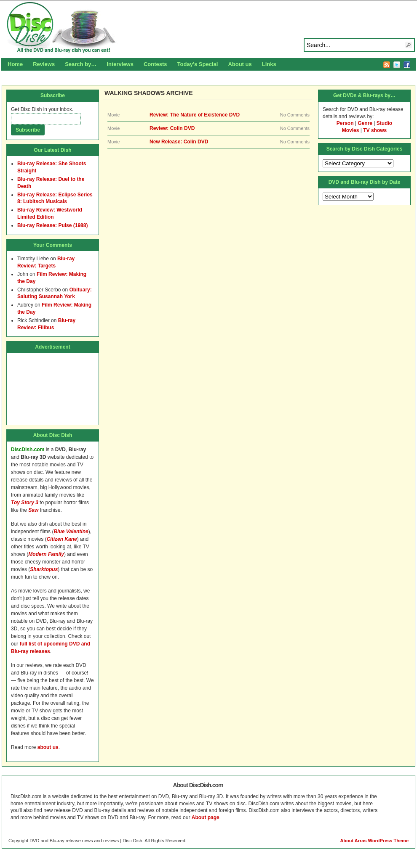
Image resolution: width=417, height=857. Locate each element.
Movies (350, 130)
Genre (365, 123)
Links (269, 64)
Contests (155, 64)
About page (205, 817)
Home (15, 64)
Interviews (120, 64)
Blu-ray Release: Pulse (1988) (52, 225)
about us (48, 747)
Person (345, 123)
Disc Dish (208, 27)
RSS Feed (386, 64)
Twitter (396, 64)
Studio (384, 123)
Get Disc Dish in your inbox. (42, 109)
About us (239, 64)
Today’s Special (197, 64)
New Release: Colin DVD (179, 142)
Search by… (80, 64)
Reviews (44, 64)
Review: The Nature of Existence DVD (195, 115)
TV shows (375, 130)
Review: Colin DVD (172, 128)
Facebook (407, 64)
